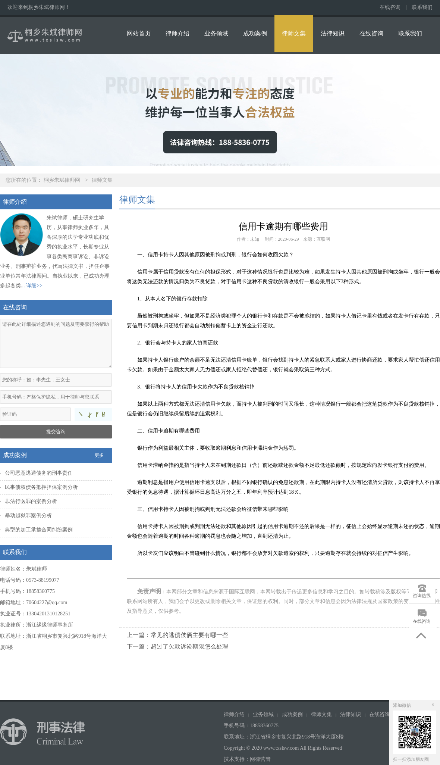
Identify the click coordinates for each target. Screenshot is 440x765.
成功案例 (255, 33)
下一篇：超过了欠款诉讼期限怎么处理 (177, 646)
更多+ (100, 455)
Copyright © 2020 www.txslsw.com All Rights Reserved (283, 748)
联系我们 (422, 7)
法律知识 (333, 33)
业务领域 (216, 33)
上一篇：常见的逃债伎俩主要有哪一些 (177, 635)
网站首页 (139, 33)
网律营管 (260, 759)
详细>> (34, 285)
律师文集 (294, 33)
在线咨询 (390, 7)
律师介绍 (177, 33)
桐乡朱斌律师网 (62, 180)
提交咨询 (56, 431)
